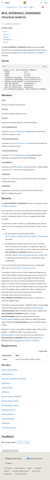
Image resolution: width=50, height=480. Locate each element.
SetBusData (16, 178)
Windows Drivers (12, 7)
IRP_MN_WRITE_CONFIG (34, 236)
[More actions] (46, 7)
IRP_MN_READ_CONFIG (13, 236)
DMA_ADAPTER (14, 170)
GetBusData (16, 190)
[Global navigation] (2, 3)
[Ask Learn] (43, 7)
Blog (29, 468)
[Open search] (41, 3)
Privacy (6, 471)
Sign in (46, 3)
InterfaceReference (19, 131)
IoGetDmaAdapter (37, 308)
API (20, 7)
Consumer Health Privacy (20, 471)
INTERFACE (5, 206)
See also (5, 42)
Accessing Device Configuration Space (22, 268)
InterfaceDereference (19, 143)
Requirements (7, 39)
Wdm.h (31, 7)
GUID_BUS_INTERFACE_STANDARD (32, 53)
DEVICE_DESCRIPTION (9, 370)
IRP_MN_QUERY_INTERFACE (29, 340)
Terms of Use (36, 471)
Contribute (38, 468)
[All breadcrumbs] (3, 7)
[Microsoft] (25, 2)
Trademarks (7, 474)
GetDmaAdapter (17, 167)
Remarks (6, 37)
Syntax (5, 31)
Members (6, 34)
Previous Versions (20, 468)
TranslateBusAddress (19, 155)
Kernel (25, 7)
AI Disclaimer (8, 468)
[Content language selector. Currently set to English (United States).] (13, 458)
